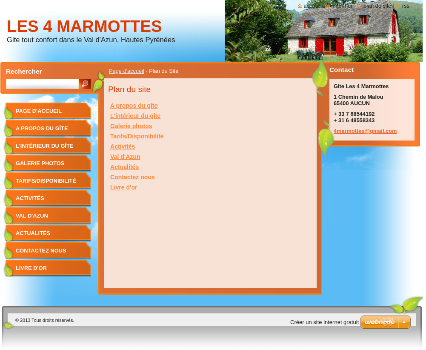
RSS (405, 6)
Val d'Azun (125, 156)
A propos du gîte (133, 105)
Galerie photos (131, 126)
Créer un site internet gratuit (324, 322)
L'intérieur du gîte (135, 115)
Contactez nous (132, 177)
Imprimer (342, 6)
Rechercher (24, 71)
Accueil (312, 6)
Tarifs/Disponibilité (137, 136)
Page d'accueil (126, 71)
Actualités (124, 167)
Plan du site (377, 6)
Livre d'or (123, 187)
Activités (122, 146)
